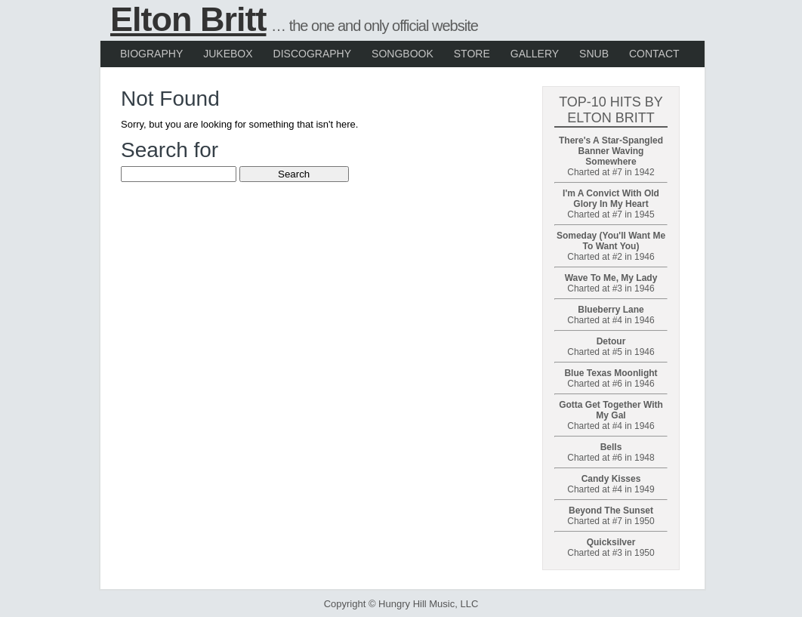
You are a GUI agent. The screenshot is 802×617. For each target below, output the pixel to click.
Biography (151, 54)
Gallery (535, 54)
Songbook (402, 54)
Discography (312, 54)
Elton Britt (188, 19)
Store (472, 54)
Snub (594, 54)
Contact (654, 54)
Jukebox (227, 54)
